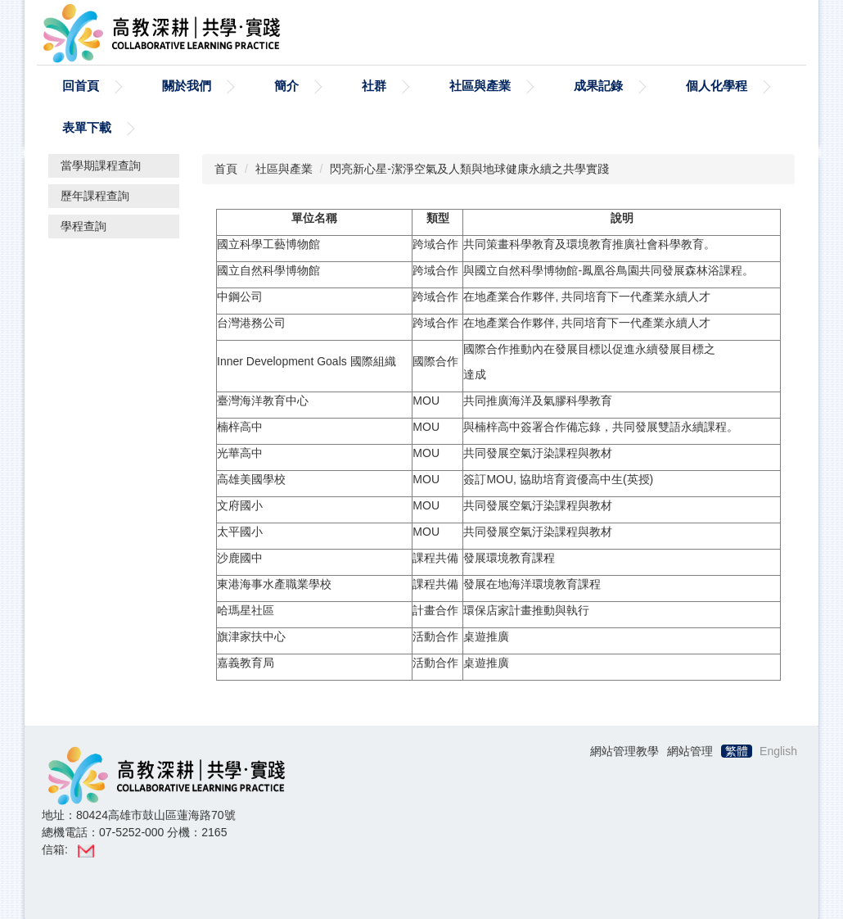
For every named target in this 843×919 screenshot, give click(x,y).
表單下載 (86, 127)
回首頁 (80, 86)
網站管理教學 (624, 751)
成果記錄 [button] (598, 86)
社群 (374, 86)
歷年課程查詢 (95, 195)
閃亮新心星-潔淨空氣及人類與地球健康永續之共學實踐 (469, 168)
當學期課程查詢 (101, 165)
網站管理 (690, 751)
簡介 (286, 86)
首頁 (225, 168)
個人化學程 (716, 86)
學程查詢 (83, 226)
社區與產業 (480, 86)
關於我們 (186, 86)
